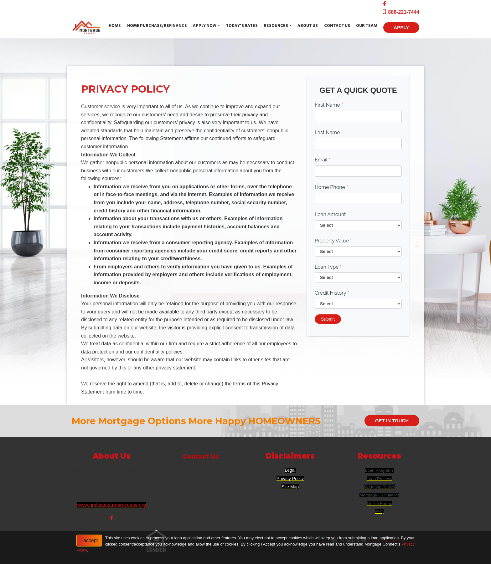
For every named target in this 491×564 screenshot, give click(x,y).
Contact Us (337, 25)
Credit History (332, 293)
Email (322, 160)
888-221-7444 (400, 12)
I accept (89, 540)
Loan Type (328, 267)
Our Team (366, 25)
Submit (328, 319)
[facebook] (384, 4)
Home (115, 25)
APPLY (401, 27)
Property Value (333, 241)
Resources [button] (276, 25)
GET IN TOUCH (392, 420)
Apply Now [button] (205, 25)
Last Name (329, 132)
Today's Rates (242, 25)
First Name (329, 105)
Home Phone (331, 187)
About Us (307, 25)
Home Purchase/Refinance (157, 25)
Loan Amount (332, 214)
